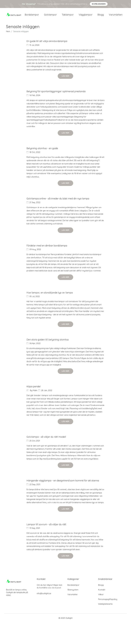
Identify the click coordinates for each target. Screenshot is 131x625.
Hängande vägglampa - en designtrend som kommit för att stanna (63, 483)
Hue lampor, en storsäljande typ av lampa (49, 294)
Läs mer (65, 78)
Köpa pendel (33, 389)
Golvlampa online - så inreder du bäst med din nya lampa (58, 200)
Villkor (101, 597)
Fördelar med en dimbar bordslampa (47, 247)
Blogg (100, 15)
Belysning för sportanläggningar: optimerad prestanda (56, 93)
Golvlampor (50, 15)
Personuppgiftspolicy (107, 602)
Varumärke (72, 597)
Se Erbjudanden (99, 4)
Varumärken (115, 15)
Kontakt (101, 592)
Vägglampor (85, 15)
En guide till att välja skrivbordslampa (47, 43)
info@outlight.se (44, 596)
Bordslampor (32, 15)
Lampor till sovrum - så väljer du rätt (46, 527)
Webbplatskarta (105, 606)
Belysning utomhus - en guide (42, 150)
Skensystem (72, 592)
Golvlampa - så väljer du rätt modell (46, 439)
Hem (8, 33)
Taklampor (68, 15)
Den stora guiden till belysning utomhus (48, 341)
